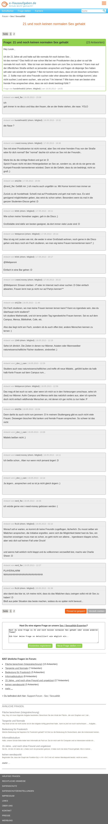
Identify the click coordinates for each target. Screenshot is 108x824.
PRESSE (6, 815)
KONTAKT (7, 811)
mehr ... (9, 688)
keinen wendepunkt (15, 684)
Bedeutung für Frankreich (18, 672)
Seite (5, 34)
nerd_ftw (18, 97)
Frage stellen (24, 11)
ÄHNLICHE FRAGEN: (13, 706)
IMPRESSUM (8, 796)
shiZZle (18, 181)
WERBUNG (7, 820)
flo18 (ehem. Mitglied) (24, 524)
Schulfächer (8, 11)
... (6, 763)
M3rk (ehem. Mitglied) (24, 211)
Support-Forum (34, 696)
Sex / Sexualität (52, 696)
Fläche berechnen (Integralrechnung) (23, 664)
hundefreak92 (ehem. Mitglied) (27, 88)
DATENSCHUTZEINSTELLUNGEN (18, 791)
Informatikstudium (14, 676)
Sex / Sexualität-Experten (72, 625)
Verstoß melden (96, 611)
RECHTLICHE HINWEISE (14, 781)
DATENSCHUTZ (9, 786)
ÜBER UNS (7, 806)
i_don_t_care (20, 363)
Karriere (39, 11)
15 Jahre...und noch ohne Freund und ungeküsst (29, 680)
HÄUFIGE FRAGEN (11, 776)
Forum (5, 16)
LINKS (5, 801)
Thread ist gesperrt (75, 611)
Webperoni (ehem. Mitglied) (27, 234)
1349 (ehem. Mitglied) (24, 340)
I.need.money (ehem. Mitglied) (28, 143)
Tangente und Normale (16, 668)
